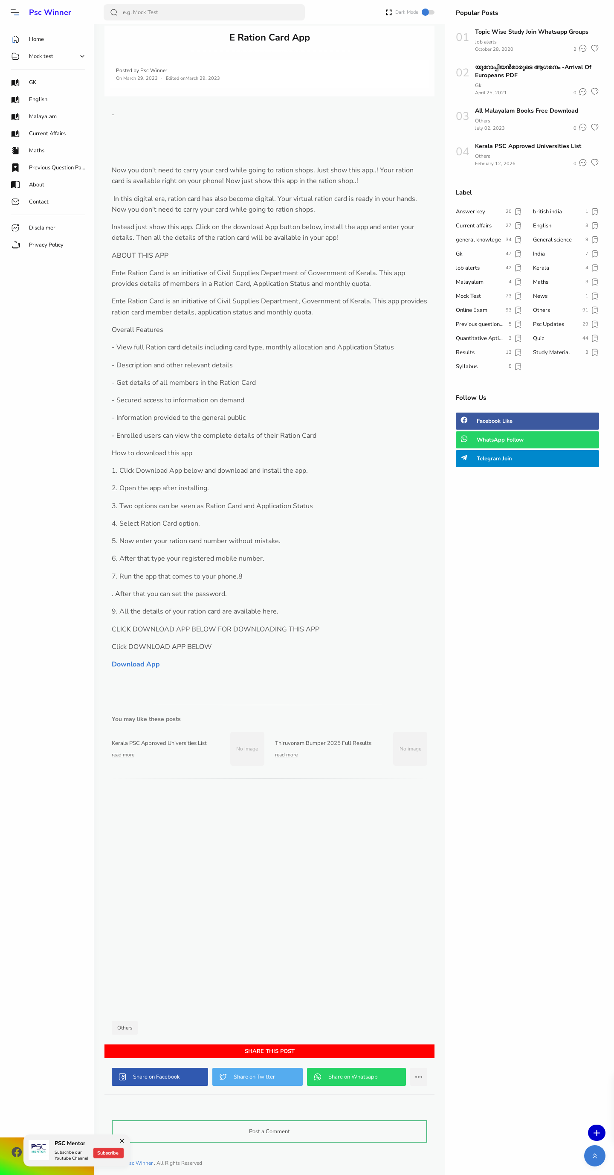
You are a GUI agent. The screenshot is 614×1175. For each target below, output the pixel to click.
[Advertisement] (269, 902)
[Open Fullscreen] (388, 11)
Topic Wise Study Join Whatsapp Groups (531, 32)
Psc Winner (50, 12)
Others (125, 1027)
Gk (478, 85)
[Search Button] (114, 12)
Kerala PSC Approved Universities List (528, 146)
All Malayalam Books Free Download (526, 111)
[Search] (204, 12)
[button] (15, 12)
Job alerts (486, 41)
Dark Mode (414, 12)
